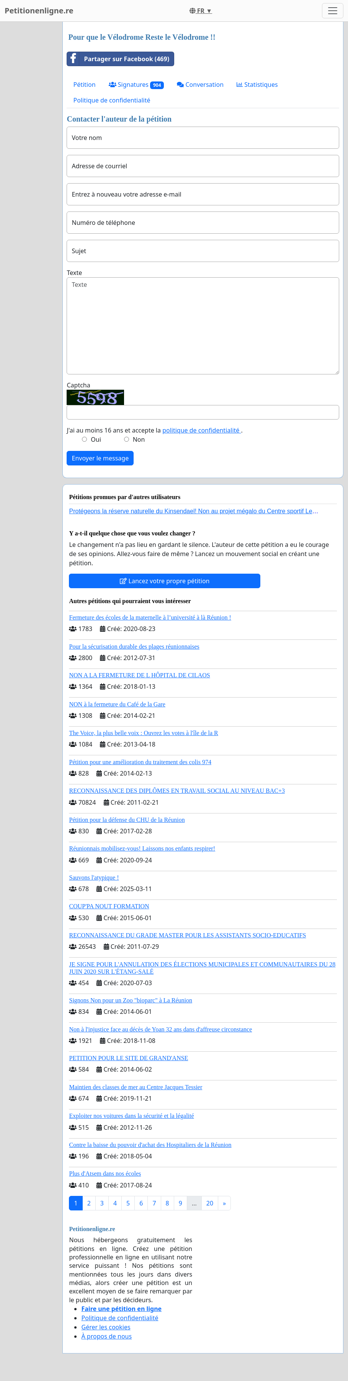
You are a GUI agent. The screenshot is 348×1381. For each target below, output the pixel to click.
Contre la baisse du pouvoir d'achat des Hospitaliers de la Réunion (150, 1145)
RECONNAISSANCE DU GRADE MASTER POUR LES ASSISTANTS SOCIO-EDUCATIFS (187, 935)
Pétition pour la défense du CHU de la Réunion (127, 820)
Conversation (200, 84)
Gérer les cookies (105, 1327)
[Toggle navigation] (332, 10)
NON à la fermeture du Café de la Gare (117, 704)
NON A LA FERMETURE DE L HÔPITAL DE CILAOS (139, 675)
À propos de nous (106, 1336)
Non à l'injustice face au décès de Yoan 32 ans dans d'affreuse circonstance (160, 1029)
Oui (96, 439)
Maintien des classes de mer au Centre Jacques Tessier (135, 1087)
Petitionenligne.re (39, 10)
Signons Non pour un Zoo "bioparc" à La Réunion (130, 1000)
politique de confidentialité (201, 430)
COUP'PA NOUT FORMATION (109, 906)
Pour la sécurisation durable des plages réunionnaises (134, 646)
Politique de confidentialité (111, 100)
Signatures (136, 84)
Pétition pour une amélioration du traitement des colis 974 (140, 762)
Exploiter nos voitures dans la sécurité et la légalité (131, 1116)
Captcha (78, 385)
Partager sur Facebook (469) (118, 59)
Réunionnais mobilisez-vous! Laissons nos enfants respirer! (142, 848)
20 (209, 1203)
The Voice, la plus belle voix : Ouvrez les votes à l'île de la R (143, 733)
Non (139, 439)
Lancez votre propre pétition (164, 581)
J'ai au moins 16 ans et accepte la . (154, 430)
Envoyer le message (100, 458)
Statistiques (257, 84)
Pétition (84, 84)
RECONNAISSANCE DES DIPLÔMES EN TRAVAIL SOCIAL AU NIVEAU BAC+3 (176, 790)
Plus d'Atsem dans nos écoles (105, 1173)
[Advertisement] (29, 136)
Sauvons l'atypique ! (94, 877)
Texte (74, 272)
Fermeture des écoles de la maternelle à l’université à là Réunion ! (150, 617)
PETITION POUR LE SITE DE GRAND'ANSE (128, 1058)
